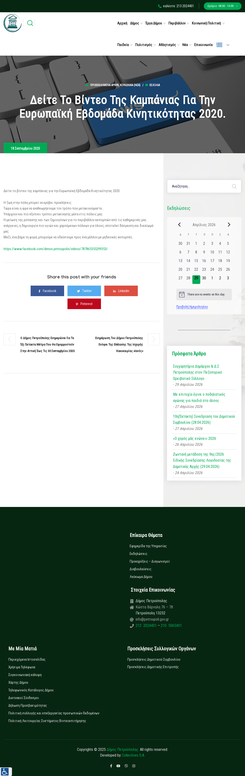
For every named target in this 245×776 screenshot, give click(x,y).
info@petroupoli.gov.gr (152, 619)
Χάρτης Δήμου (18, 682)
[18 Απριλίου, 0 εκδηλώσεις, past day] (220, 262)
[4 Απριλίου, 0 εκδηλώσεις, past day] (220, 245)
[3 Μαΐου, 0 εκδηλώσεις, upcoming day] (228, 279)
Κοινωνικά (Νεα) (130, 85)
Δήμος (134, 23)
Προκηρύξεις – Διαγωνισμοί (150, 561)
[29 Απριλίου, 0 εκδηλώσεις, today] (196, 279)
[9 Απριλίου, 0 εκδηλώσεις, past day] (204, 253)
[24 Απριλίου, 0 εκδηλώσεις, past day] (212, 271)
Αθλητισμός (167, 45)
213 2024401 (147, 625)
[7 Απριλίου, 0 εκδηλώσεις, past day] (188, 253)
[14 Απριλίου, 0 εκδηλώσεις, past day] (188, 262)
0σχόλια (152, 85)
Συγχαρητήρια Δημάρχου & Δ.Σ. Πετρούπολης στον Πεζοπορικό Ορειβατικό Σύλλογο (197, 372)
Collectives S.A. (133, 755)
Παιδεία (123, 45)
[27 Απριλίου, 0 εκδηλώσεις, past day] (180, 279)
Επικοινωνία (203, 45)
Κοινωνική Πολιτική (206, 23)
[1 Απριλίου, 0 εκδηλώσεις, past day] (196, 245)
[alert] (204, 294)
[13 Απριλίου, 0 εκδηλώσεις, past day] (180, 262)
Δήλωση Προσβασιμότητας (27, 705)
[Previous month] (179, 225)
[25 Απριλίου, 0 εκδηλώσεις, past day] (220, 271)
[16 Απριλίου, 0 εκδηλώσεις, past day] (204, 262)
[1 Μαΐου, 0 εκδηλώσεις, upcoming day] (212, 279)
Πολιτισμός (143, 45)
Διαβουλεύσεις (140, 569)
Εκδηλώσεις (138, 554)
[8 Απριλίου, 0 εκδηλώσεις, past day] (196, 253)
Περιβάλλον (176, 23)
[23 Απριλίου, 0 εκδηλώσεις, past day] (204, 271)
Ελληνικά (219, 45)
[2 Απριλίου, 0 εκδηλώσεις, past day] (204, 245)
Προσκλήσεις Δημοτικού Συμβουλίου (153, 659)
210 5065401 (171, 625)
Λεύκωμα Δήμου (141, 577)
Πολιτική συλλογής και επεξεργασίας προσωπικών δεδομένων (53, 713)
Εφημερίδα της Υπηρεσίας (148, 546)
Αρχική (122, 23)
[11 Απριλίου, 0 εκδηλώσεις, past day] (220, 253)
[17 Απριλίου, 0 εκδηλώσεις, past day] (212, 262)
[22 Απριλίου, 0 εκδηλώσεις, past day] (196, 271)
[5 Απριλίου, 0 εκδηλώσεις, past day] (228, 245)
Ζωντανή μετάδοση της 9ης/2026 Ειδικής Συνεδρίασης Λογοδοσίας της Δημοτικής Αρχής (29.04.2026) (202, 460)
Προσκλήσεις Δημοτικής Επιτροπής (153, 667)
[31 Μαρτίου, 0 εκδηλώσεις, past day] (188, 245)
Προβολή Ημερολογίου (192, 307)
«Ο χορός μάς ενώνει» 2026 (194, 438)
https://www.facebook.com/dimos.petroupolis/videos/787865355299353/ (56, 249)
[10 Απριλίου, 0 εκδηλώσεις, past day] (212, 253)
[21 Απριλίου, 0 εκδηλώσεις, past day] (188, 271)
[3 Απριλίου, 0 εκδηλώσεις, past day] (212, 245)
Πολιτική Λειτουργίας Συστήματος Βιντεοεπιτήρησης (47, 721)
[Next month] (229, 225)
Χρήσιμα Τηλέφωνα (21, 667)
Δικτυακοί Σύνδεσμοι (23, 698)
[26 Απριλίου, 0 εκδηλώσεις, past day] (228, 271)
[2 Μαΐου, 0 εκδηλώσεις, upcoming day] (220, 279)
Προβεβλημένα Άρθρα (104, 85)
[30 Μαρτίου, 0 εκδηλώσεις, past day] (180, 245)
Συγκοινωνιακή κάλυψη (25, 675)
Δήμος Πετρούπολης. (123, 749)
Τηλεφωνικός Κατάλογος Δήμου (31, 690)
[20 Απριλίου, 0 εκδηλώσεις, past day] (180, 271)
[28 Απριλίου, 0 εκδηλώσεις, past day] (188, 279)
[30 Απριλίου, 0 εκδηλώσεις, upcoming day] (204, 279)
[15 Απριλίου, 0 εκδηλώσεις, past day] (196, 262)
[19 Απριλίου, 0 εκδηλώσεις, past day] (228, 262)
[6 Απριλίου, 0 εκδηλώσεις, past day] (180, 253)
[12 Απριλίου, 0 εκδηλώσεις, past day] (228, 253)
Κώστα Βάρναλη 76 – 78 (154, 607)
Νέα (185, 45)
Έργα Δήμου (153, 23)
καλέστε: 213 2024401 (176, 6)
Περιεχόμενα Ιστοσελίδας (26, 659)
